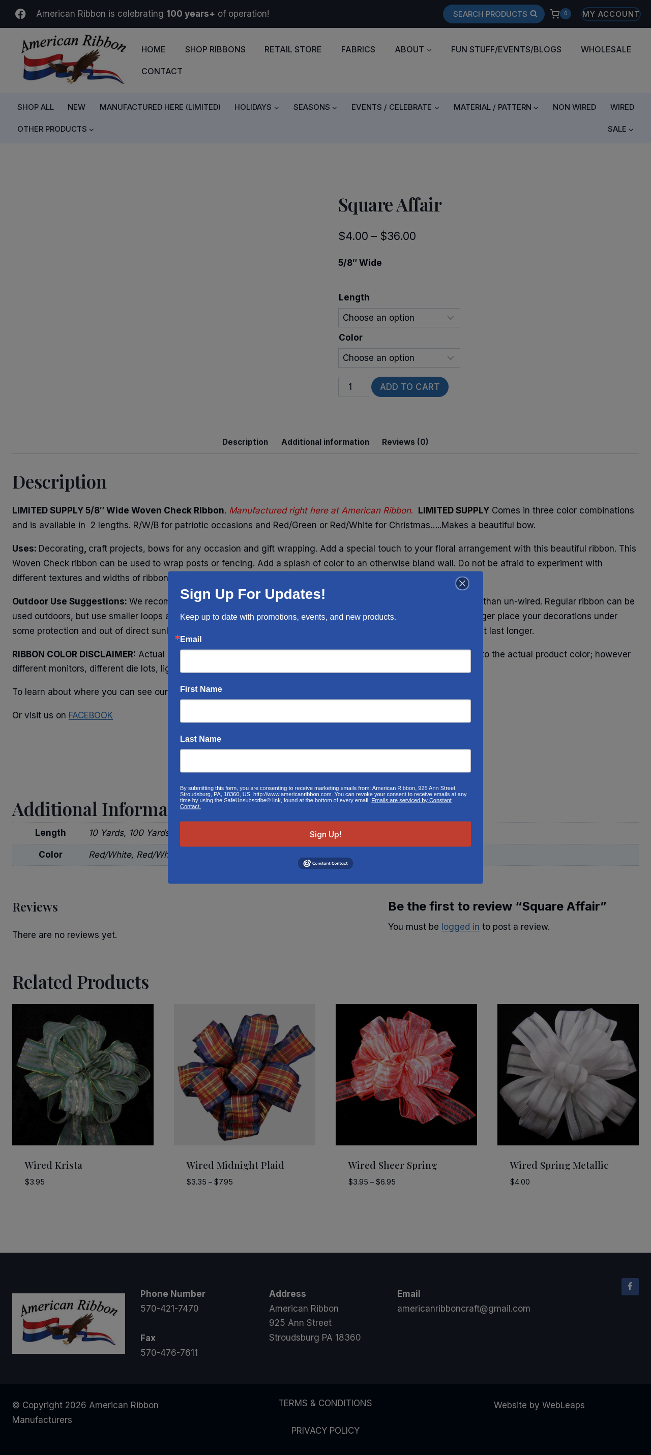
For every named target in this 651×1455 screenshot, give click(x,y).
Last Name (200, 739)
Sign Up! (325, 834)
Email (191, 639)
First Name (201, 689)
